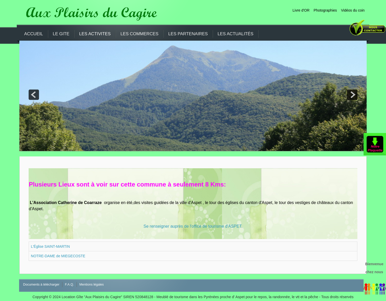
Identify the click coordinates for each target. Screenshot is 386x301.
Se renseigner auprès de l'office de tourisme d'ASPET (192, 226)
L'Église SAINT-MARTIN (50, 246)
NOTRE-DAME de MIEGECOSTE (58, 256)
